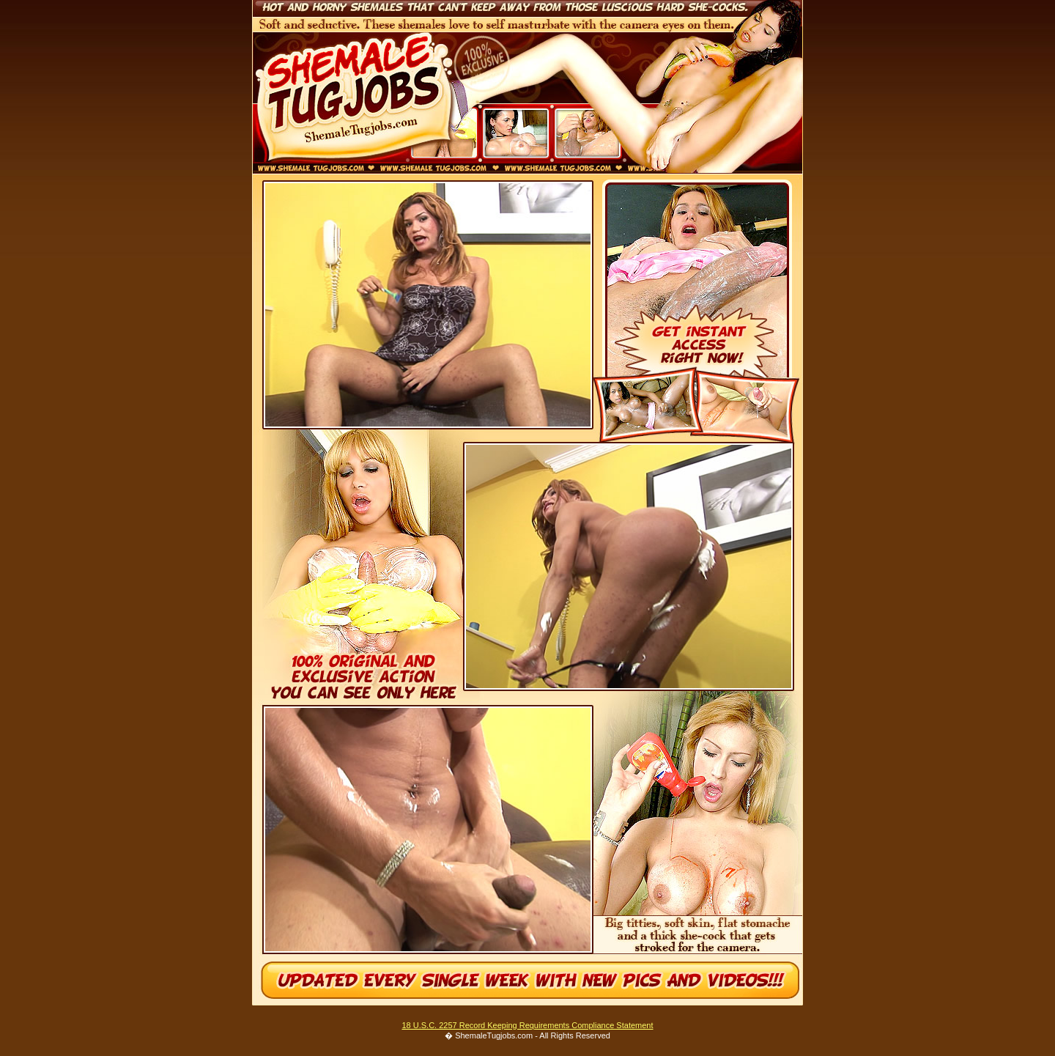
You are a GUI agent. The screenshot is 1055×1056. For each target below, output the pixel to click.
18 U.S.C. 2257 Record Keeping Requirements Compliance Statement (527, 1025)
